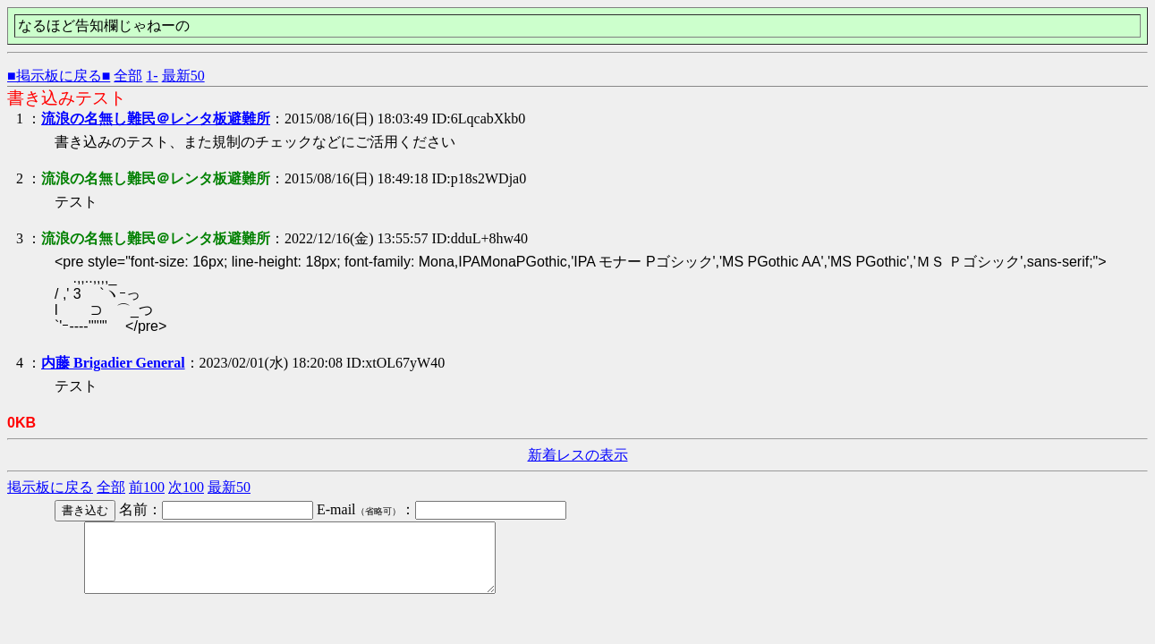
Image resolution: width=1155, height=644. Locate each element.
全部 (128, 75)
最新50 (183, 75)
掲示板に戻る (50, 487)
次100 (186, 487)
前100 (147, 487)
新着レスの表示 (578, 454)
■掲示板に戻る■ (58, 75)
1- (151, 75)
